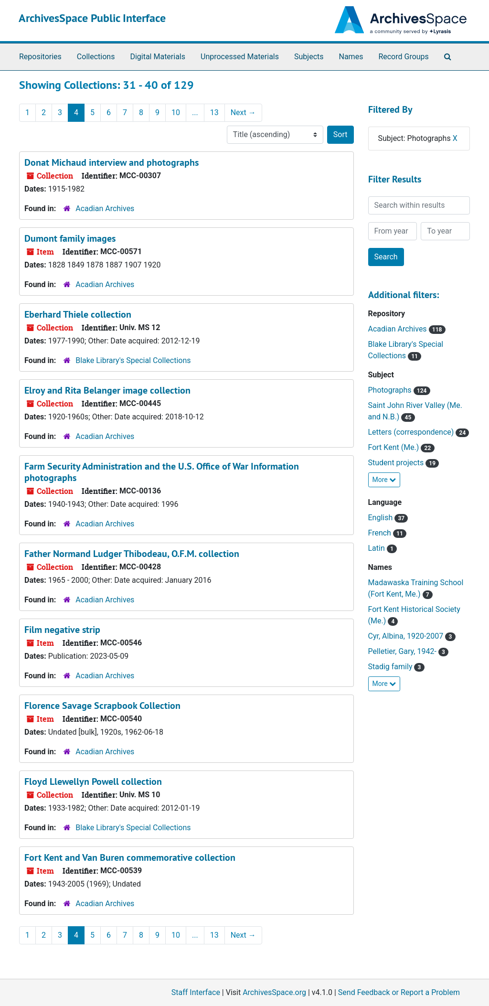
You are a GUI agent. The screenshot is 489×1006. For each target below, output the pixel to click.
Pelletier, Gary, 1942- (403, 651)
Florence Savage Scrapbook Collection (102, 705)
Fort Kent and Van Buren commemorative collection (129, 857)
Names (351, 56)
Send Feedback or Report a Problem (399, 992)
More (384, 479)
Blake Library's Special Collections (133, 360)
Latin (377, 548)
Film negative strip (62, 629)
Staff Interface (195, 992)
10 (175, 112)
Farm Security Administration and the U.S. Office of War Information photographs (161, 472)
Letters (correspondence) (412, 432)
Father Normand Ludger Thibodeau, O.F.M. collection (131, 553)
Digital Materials (157, 56)
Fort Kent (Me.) (394, 447)
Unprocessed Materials (240, 56)
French (380, 532)
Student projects (397, 462)
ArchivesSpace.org (274, 992)
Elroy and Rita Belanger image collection (107, 390)
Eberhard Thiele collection (77, 314)
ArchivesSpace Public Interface (92, 18)
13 (214, 112)
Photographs (391, 390)
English (381, 517)
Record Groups (403, 56)
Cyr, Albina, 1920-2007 (407, 636)
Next (243, 112)
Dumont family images (70, 238)
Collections (96, 56)
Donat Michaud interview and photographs (111, 162)
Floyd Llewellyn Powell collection (93, 781)
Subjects (308, 56)
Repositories (40, 56)
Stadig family (391, 666)
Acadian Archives (104, 208)
